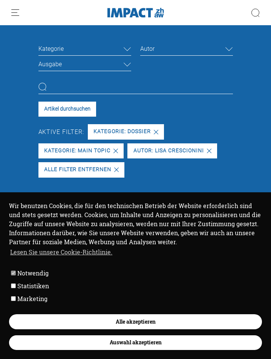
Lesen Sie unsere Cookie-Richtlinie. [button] (61, 252)
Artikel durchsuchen (67, 109)
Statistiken (30, 286)
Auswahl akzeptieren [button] (136, 342)
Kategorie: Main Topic (81, 151)
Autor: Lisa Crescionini (172, 151)
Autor (147, 48)
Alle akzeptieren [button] (136, 321)
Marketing (29, 299)
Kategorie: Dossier (125, 131)
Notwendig (30, 273)
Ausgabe (50, 64)
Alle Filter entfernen (81, 169)
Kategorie (51, 48)
